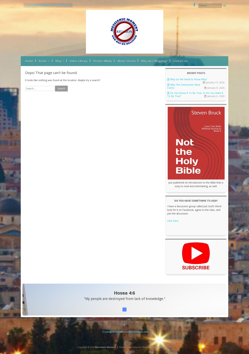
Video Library (79, 61)
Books (43, 61)
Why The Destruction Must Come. (183, 86)
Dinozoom (166, 347)
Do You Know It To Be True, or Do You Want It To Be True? (195, 94)
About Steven (126, 61)
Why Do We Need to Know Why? (188, 79)
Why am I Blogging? (154, 61)
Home (29, 61)
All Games (134, 347)
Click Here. (173, 220)
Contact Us (180, 61)
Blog (58, 61)
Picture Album (102, 61)
